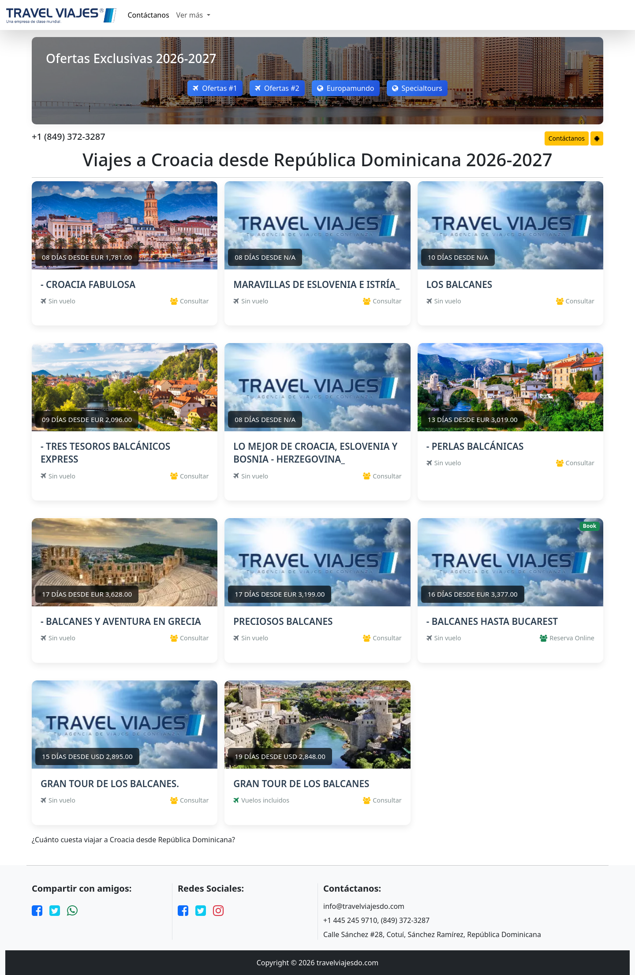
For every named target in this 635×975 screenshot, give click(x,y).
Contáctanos (148, 15)
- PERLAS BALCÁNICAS (475, 446)
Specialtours (417, 88)
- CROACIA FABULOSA (88, 284)
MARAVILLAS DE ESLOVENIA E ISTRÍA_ (316, 284)
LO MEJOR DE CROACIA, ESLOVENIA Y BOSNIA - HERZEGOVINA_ (315, 452)
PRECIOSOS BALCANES (282, 621)
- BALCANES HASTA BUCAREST (492, 621)
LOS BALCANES (459, 284)
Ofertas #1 (215, 88)
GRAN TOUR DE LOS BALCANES (301, 783)
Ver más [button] (190, 15)
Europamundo (345, 88)
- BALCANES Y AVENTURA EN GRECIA (121, 621)
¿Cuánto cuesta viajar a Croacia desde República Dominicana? (133, 840)
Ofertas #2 (277, 88)
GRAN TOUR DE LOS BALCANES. (110, 783)
